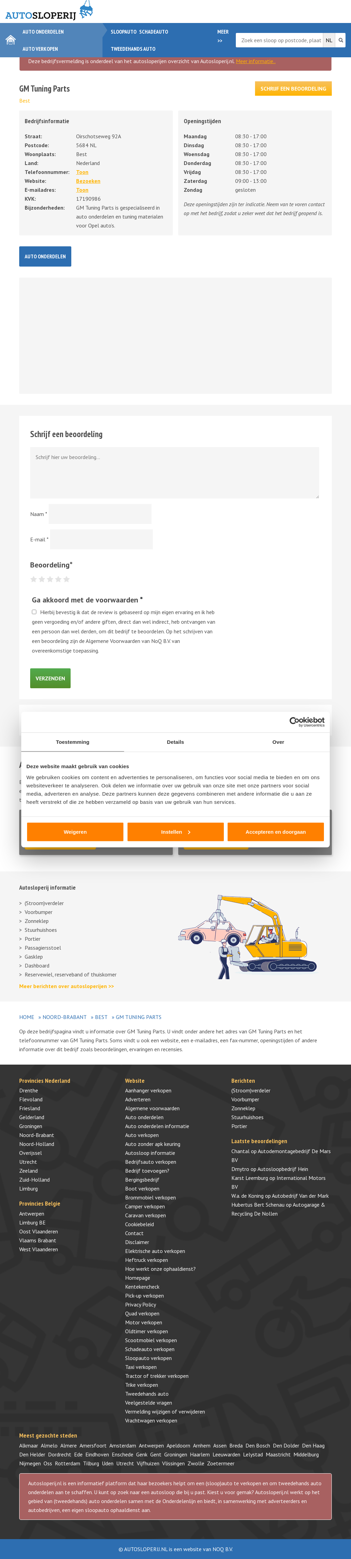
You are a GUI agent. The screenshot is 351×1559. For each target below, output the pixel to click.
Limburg (28, 1188)
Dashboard (37, 965)
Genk (141, 1454)
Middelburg (306, 1454)
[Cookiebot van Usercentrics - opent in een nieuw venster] (295, 722)
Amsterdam (122, 1445)
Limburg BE (32, 1222)
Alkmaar (28, 1445)
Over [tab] (279, 742)
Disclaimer (137, 1242)
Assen (220, 1445)
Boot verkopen (142, 1188)
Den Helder (32, 1454)
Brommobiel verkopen (150, 1197)
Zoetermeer (220, 1463)
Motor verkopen (143, 1322)
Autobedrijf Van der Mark (300, 1195)
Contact (134, 1233)
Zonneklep (37, 920)
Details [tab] (175, 742)
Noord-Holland (36, 1143)
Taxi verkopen (141, 1366)
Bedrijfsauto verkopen (150, 1161)
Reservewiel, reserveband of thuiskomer (71, 974)
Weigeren (75, 831)
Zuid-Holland (34, 1179)
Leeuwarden (226, 1454)
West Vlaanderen (38, 1249)
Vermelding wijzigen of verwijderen (165, 1411)
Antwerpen (31, 1213)
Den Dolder (286, 1445)
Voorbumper (38, 912)
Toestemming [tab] (72, 742)
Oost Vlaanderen (38, 1231)
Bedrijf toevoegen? (147, 1170)
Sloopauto (123, 31)
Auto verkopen (40, 48)
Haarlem (200, 1454)
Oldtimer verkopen (146, 1331)
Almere (68, 1445)
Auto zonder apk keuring (152, 1143)
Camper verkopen (145, 1206)
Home (26, 1016)
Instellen (175, 831)
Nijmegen (30, 1463)
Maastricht (278, 1454)
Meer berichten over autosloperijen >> (66, 986)
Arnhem (201, 1445)
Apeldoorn (178, 1445)
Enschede (122, 1454)
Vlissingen (173, 1463)
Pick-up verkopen (144, 1295)
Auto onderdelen (43, 31)
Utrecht (28, 1161)
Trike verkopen (141, 1384)
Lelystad (253, 1454)
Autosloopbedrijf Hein (282, 1168)
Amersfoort (93, 1445)
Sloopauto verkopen (148, 1358)
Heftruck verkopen (146, 1259)
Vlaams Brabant (37, 1240)
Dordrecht (59, 1454)
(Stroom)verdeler (44, 903)
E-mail (39, 539)
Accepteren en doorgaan (276, 831)
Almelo (49, 1445)
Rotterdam (67, 1463)
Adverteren (137, 1099)
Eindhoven (97, 1454)
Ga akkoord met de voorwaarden (87, 599)
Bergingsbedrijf (142, 1179)
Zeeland (28, 1170)
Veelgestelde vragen (148, 1402)
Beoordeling (51, 564)
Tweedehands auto (133, 48)
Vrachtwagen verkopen (151, 1420)
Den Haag (313, 1445)
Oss (48, 1463)
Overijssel (30, 1152)
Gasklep (34, 956)
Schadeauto (153, 31)
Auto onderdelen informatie (157, 1126)
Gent (155, 1454)
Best (24, 100)
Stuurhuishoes (41, 929)
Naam (38, 514)
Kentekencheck (142, 1286)
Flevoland (31, 1099)
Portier (32, 938)
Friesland (29, 1108)
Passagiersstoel (43, 947)
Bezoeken (88, 180)
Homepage (137, 1277)
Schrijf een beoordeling (293, 88)
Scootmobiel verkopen (151, 1340)
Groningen (30, 1126)
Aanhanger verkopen (148, 1090)
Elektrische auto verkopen (155, 1250)
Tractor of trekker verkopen (157, 1375)
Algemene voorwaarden (152, 1108)
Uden (107, 1463)
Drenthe (28, 1090)
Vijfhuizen (148, 1463)
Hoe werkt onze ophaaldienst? (160, 1268)
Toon (82, 171)
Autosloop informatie (150, 1152)
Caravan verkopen (145, 1215)
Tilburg (91, 1463)
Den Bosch (257, 1445)
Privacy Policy (140, 1304)
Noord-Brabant (65, 1016)
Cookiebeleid (139, 1224)
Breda (236, 1445)
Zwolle (195, 1463)
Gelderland (31, 1117)
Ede (78, 1454)
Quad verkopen (142, 1313)
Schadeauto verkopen (149, 1349)
